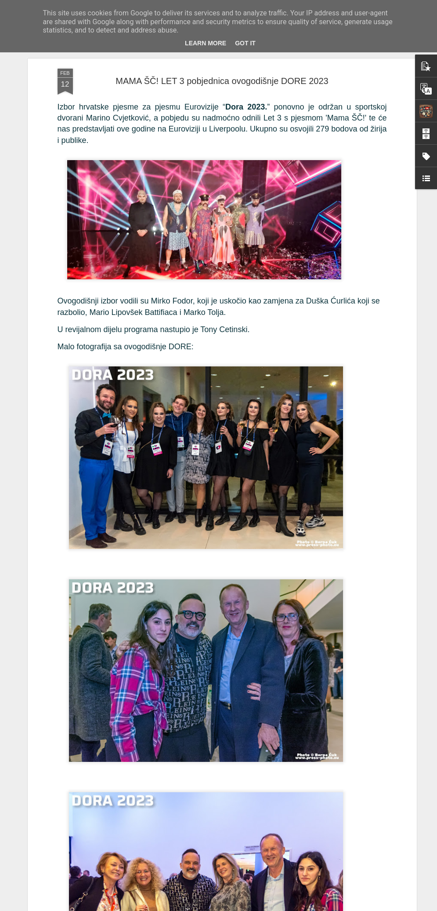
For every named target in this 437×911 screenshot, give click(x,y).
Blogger (306, 906)
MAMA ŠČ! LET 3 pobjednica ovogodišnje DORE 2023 (222, 75)
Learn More (205, 43)
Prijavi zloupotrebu (337, 906)
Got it (245, 43)
